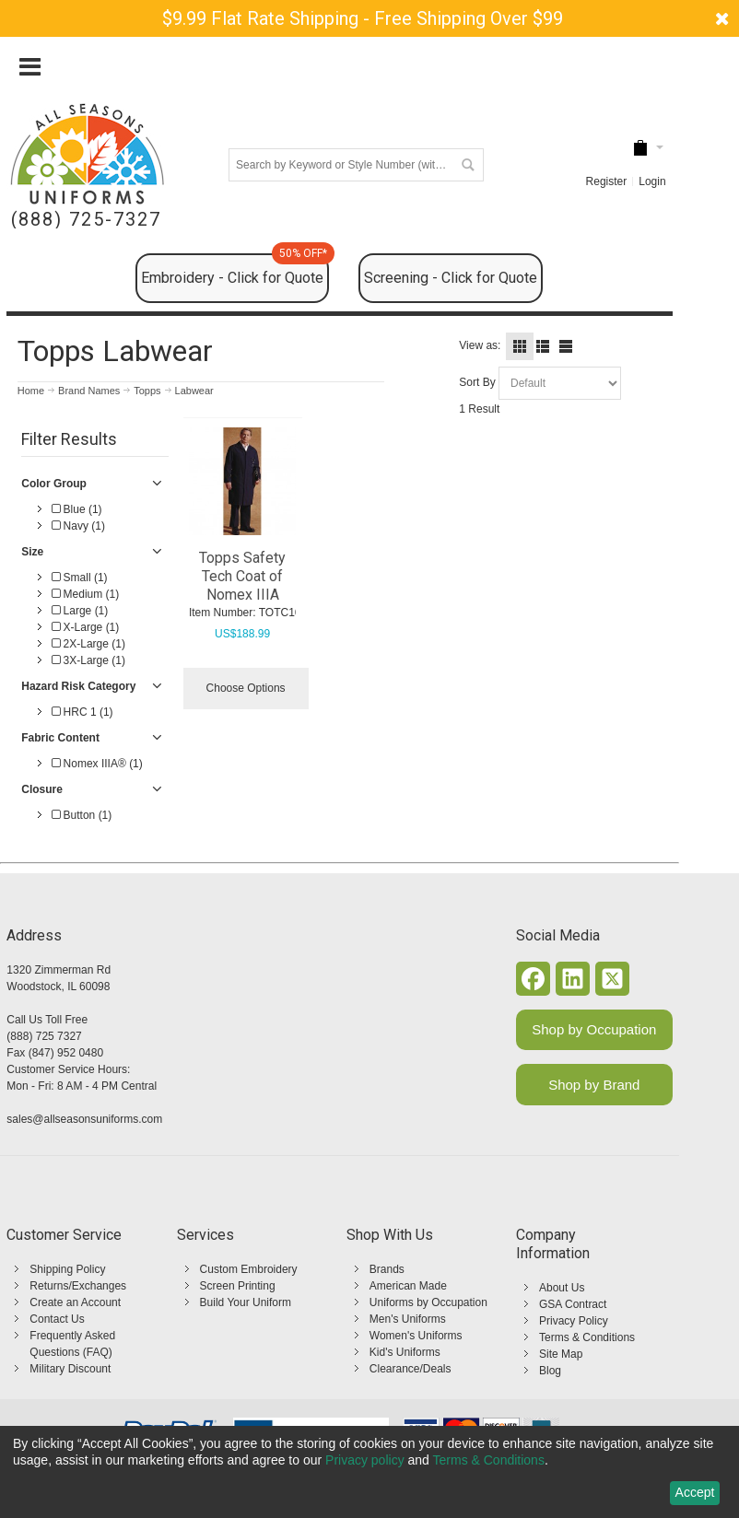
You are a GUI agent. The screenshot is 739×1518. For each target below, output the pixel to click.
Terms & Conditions (587, 1337)
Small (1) (79, 577)
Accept (695, 1492)
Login (652, 181)
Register (607, 181)
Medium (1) (85, 594)
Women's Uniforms (416, 1335)
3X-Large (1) (88, 660)
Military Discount (70, 1368)
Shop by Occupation (594, 1029)
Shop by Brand (593, 1084)
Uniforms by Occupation (428, 1302)
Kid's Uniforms (405, 1352)
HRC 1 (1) (82, 712)
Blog (550, 1370)
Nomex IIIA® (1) (97, 763)
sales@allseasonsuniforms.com (84, 1119)
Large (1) (80, 610)
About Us (561, 1287)
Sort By (477, 382)
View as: (479, 345)
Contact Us (56, 1319)
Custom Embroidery (249, 1269)
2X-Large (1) (88, 643)
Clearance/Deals (411, 1368)
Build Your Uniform (245, 1302)
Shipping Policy (67, 1269)
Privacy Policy (573, 1320)
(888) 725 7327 (43, 1036)
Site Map (560, 1354)
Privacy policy (365, 1460)
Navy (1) (78, 526)
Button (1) (81, 815)
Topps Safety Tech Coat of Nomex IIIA (242, 576)
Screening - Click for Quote (450, 277)
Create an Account (75, 1302)
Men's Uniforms (408, 1319)
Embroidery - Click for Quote (235, 269)
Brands (387, 1269)
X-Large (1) (85, 627)
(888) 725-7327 (86, 219)
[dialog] (369, 1472)
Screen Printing (238, 1285)
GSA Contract (572, 1304)
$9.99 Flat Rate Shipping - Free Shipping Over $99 (362, 18)
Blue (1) (76, 509)
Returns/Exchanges (77, 1285)
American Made (408, 1285)
